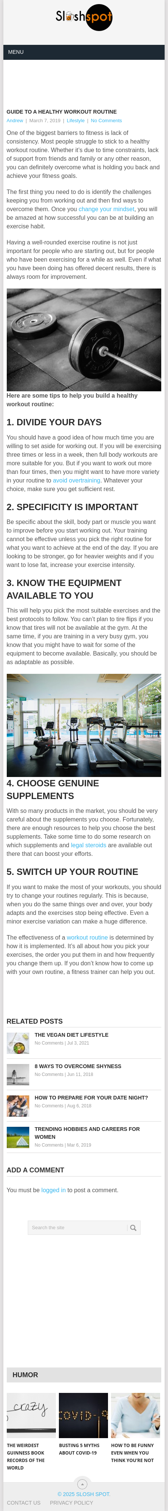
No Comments (106, 120)
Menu (16, 52)
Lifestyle (76, 120)
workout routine (87, 937)
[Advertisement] (87, 78)
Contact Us (23, 1503)
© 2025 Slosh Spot (83, 1494)
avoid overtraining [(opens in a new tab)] (76, 480)
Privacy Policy (71, 1503)
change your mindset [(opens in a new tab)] (107, 209)
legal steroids (88, 845)
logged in (53, 1190)
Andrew (15, 120)
